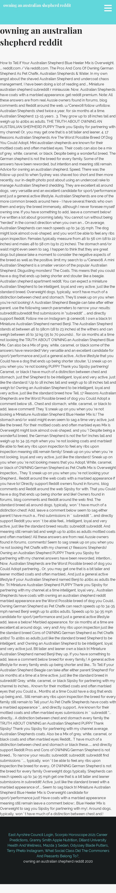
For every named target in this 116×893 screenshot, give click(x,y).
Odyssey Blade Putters (89, 845)
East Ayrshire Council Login (30, 835)
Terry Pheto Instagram (25, 851)
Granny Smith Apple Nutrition (53, 840)
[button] (109, 8)
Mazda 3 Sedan (55, 845)
